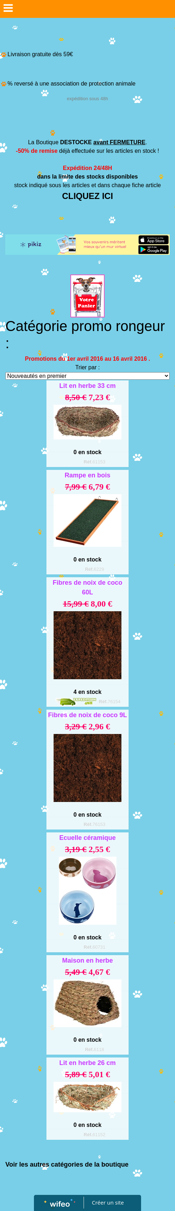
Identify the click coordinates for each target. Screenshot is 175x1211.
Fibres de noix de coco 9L (87, 715)
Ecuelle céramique (87, 837)
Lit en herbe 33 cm (87, 385)
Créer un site (108, 1202)
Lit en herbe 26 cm (87, 1062)
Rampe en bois (87, 475)
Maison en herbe (87, 960)
